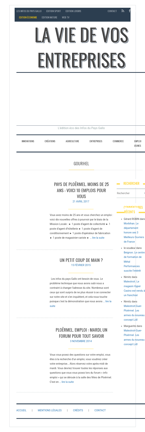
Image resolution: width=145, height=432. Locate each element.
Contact (112, 11)
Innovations (28, 141)
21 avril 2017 (81, 201)
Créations (50, 141)
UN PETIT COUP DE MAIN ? (81, 260)
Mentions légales (50, 410)
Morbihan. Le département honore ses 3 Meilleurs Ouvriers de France (134, 232)
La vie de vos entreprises (81, 47)
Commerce (118, 141)
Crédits (78, 410)
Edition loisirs (73, 11)
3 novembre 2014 (81, 342)
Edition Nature (49, 17)
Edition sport (53, 11)
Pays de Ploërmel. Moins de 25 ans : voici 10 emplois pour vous (81, 190)
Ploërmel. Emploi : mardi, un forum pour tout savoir (81, 333)
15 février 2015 (81, 265)
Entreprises (96, 141)
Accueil (21, 410)
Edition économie (28, 17)
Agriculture (72, 141)
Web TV (65, 17)
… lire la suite (97, 237)
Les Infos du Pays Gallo (29, 11)
